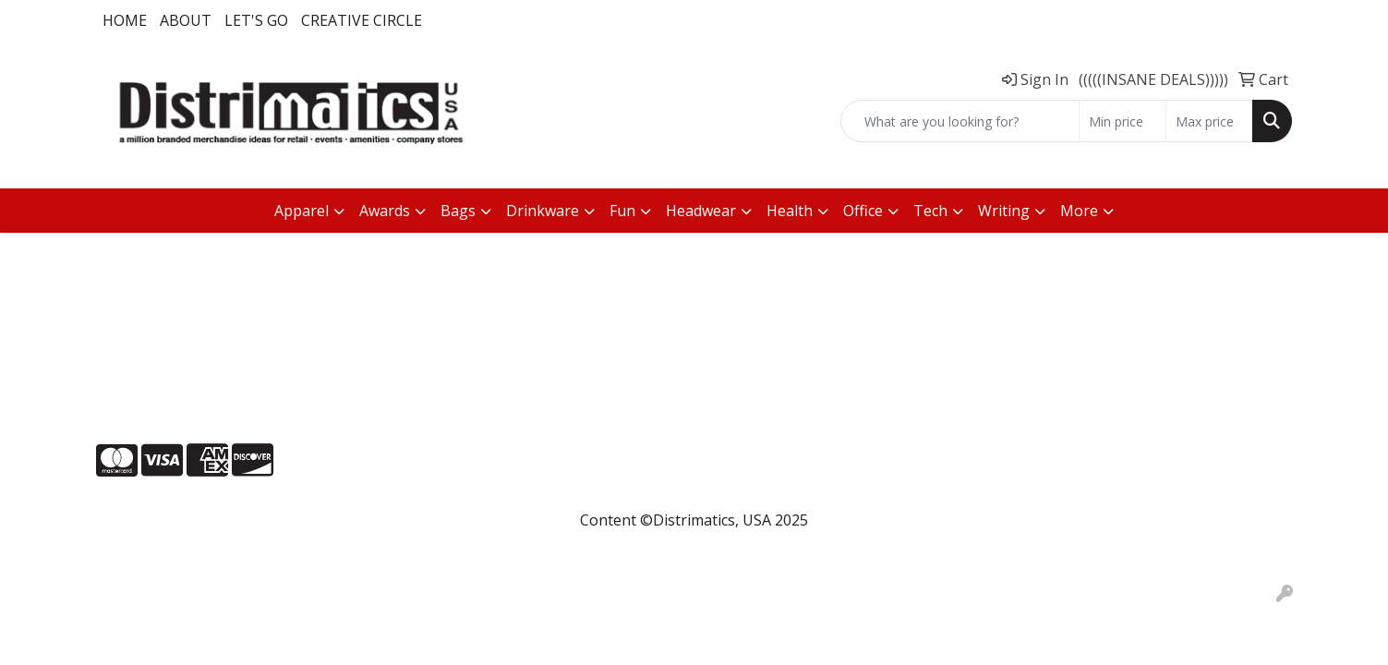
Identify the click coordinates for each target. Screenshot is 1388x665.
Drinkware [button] (542, 210)
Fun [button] (622, 210)
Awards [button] (384, 210)
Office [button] (863, 210)
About (185, 20)
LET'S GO (256, 20)
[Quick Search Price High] (1209, 121)
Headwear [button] (701, 210)
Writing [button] (1004, 210)
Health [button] (789, 210)
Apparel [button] (301, 210)
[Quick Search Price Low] (1122, 121)
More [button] (1079, 210)
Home (125, 20)
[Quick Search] (960, 121)
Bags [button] (458, 210)
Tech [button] (930, 210)
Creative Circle (361, 20)
